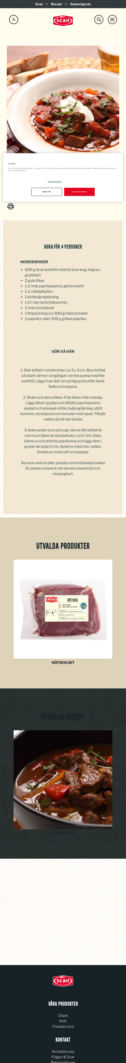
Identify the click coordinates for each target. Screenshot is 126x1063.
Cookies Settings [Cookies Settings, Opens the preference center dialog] (55, 181)
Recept (56, 4)
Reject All (47, 192)
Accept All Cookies (79, 192)
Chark (63, 1015)
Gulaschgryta (80, 4)
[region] (63, 177)
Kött (63, 1021)
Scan (39, 4)
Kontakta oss (63, 1051)
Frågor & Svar (63, 1057)
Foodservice (63, 1026)
